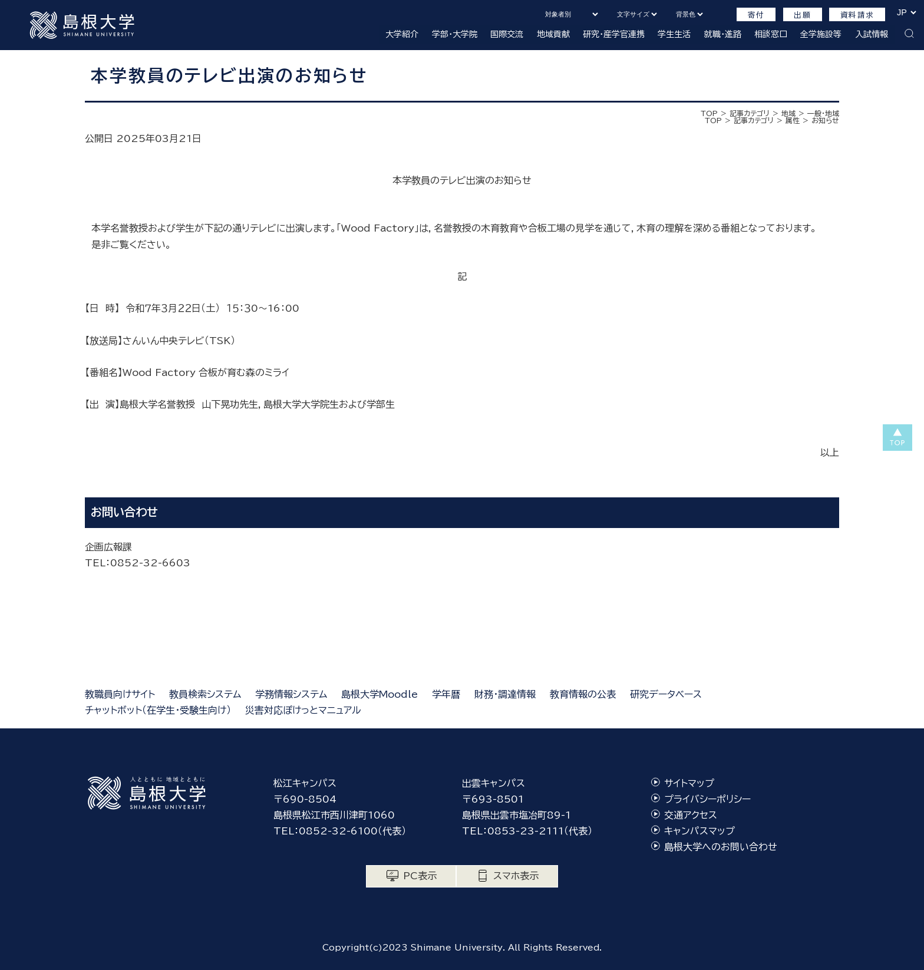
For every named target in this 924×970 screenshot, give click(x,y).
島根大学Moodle (379, 694)
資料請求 (857, 15)
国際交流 (506, 34)
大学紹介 (401, 34)
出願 (802, 15)
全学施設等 (821, 34)
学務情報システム (291, 694)
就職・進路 (722, 34)
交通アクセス (690, 815)
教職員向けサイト (120, 694)
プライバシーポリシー (707, 799)
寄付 (756, 15)
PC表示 (420, 875)
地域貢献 (553, 34)
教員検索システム (205, 694)
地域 (788, 113)
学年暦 (446, 694)
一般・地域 (823, 113)
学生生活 (674, 34)
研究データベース (666, 694)
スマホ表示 (516, 875)
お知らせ (825, 120)
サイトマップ (689, 783)
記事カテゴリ (750, 113)
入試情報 (871, 34)
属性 (793, 120)
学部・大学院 (454, 34)
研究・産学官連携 (614, 34)
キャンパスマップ (699, 831)
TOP (709, 113)
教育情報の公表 (583, 694)
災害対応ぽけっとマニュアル (303, 710)
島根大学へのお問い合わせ (720, 847)
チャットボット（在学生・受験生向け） (158, 710)
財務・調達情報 (505, 694)
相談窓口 (770, 34)
